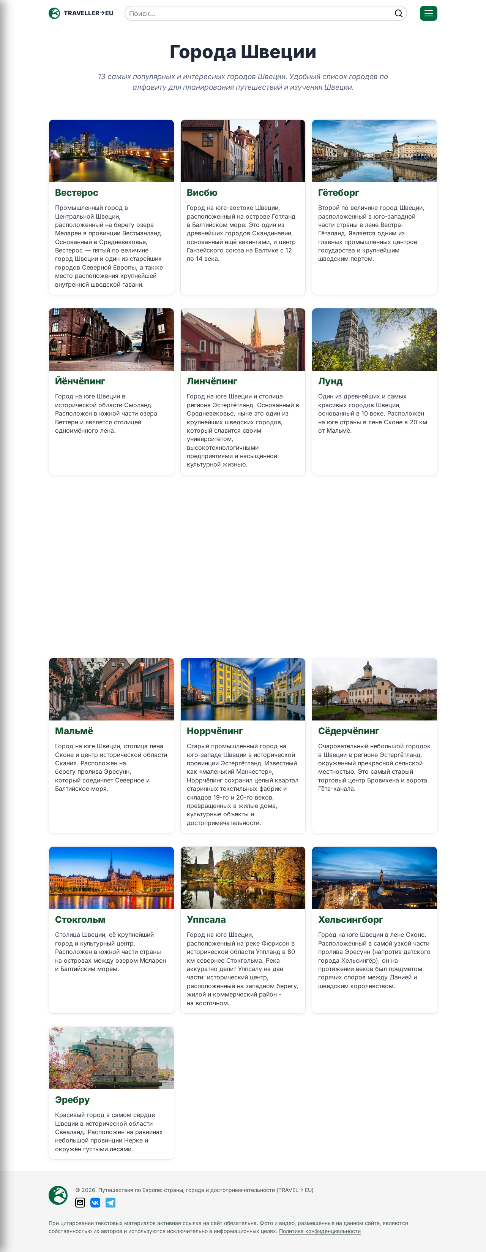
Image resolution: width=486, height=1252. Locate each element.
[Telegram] (110, 1203)
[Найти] (398, 13)
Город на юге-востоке (221, 207)
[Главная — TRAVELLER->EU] (81, 13)
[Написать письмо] (80, 1203)
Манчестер (252, 771)
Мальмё (338, 430)
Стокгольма (244, 960)
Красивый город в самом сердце (105, 1115)
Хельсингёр (358, 960)
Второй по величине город (358, 207)
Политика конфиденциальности (320, 1231)
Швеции (107, 216)
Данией (401, 977)
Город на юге (76, 396)
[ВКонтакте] (95, 1203)
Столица (68, 934)
